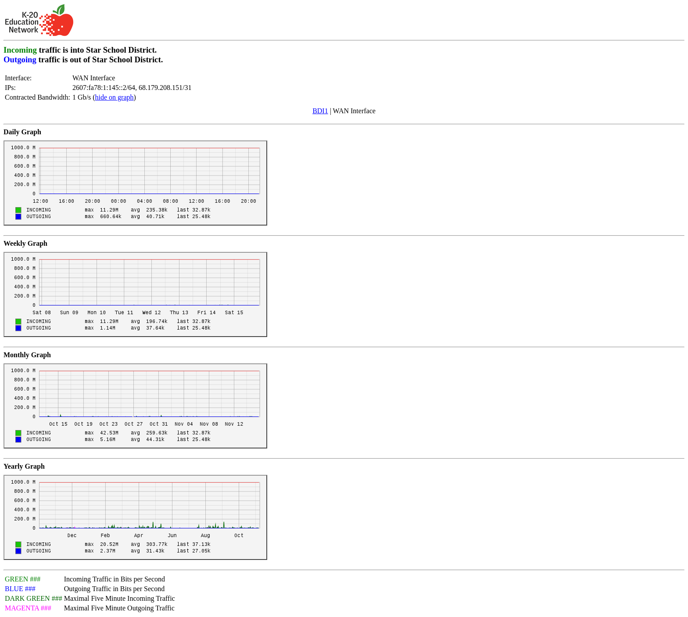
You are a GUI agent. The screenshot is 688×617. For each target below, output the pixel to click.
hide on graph (114, 97)
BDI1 (320, 111)
